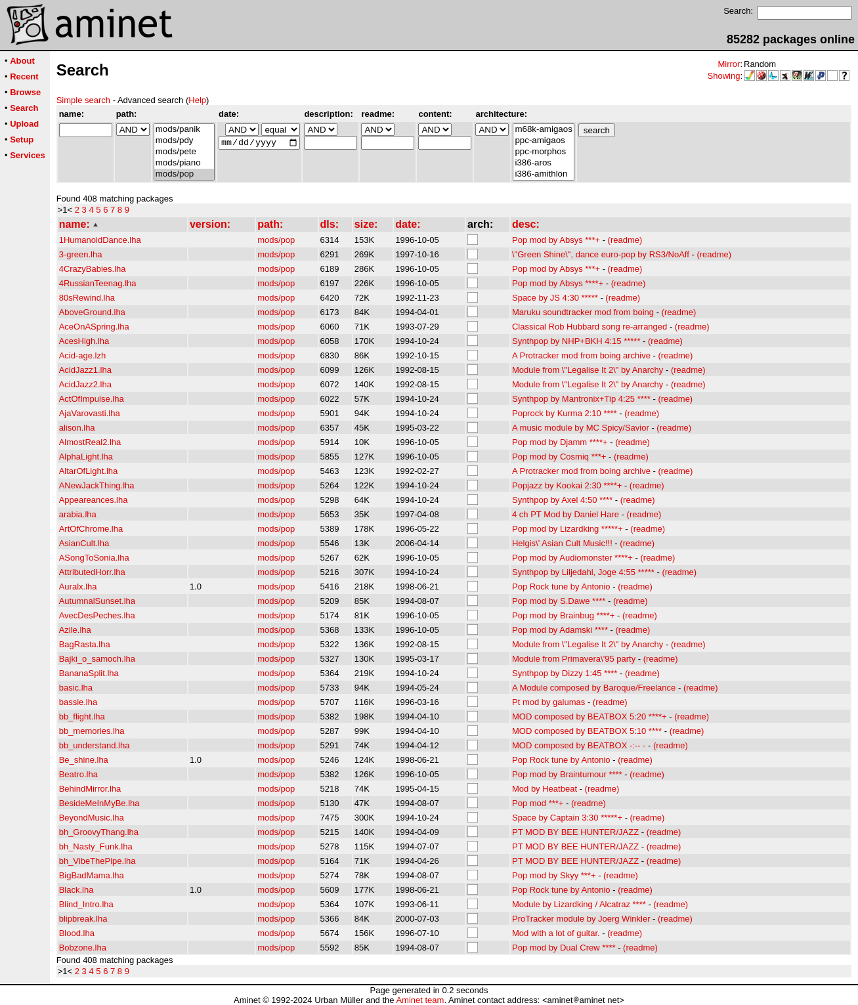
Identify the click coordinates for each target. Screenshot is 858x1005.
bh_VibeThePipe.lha (97, 861)
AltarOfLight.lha (88, 471)
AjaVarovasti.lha (89, 413)
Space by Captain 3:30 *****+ (567, 818)
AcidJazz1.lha (85, 370)
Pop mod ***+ (537, 803)
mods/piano (184, 163)
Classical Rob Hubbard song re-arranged (589, 326)
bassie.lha (78, 702)
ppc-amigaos (543, 140)
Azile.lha (75, 630)
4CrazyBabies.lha (92, 269)
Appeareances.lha (93, 500)
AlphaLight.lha (86, 456)
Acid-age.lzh (82, 355)
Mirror (729, 64)
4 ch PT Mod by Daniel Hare (565, 514)
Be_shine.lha (83, 760)
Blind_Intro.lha (86, 904)
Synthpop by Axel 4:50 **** (562, 500)
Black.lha (76, 890)
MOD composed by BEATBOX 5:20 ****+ (589, 716)
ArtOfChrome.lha (91, 529)
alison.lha (77, 428)
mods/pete (184, 152)
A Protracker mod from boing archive (581, 355)
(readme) (625, 240)
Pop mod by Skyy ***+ (554, 875)
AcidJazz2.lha (85, 384)
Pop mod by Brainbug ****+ (563, 615)
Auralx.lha (78, 586)
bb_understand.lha (94, 745)
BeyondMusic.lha (91, 818)
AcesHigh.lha (84, 341)
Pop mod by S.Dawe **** (558, 601)
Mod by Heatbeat (544, 789)
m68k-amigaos (543, 129)
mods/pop (184, 174)
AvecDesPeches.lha (97, 615)
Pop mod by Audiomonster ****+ (572, 558)
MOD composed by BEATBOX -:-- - (578, 745)
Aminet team (420, 1000)
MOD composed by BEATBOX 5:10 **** (587, 731)
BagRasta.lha (84, 644)
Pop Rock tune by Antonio (561, 586)
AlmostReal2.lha (90, 442)
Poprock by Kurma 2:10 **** (564, 413)
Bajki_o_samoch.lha (97, 659)
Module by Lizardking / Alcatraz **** (579, 904)
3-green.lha (80, 254)
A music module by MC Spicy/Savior (580, 428)
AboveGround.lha (92, 312)
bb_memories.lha (92, 731)
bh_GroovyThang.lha (99, 832)
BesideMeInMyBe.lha (99, 803)
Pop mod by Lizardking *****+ (567, 529)
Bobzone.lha (82, 947)
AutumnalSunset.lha (97, 601)
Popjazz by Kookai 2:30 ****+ (567, 485)
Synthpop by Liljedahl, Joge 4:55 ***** (583, 572)
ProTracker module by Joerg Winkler (581, 919)
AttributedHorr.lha (92, 572)
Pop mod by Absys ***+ (556, 240)
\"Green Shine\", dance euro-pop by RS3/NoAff (600, 254)
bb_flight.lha (82, 716)
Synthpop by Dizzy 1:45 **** (564, 673)
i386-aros (543, 163)
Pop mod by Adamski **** (560, 630)
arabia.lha (78, 514)
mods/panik (184, 129)
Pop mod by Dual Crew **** (564, 947)
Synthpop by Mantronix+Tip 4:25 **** (581, 399)
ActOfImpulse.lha (91, 399)
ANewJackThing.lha (97, 485)
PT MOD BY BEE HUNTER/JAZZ (575, 832)
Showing (724, 76)
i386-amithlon (543, 174)
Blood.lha (77, 933)
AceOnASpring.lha (94, 326)
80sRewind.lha (87, 298)
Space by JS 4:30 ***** (555, 298)
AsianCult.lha (84, 543)
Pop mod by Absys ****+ (557, 283)
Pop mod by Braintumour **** (567, 774)
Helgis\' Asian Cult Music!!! (562, 543)
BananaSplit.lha (89, 673)
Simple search (83, 100)
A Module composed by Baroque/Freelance (594, 688)
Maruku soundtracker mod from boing (583, 312)
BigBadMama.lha (91, 875)
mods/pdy (184, 140)
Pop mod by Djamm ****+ (560, 442)
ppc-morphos (543, 152)
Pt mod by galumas (548, 702)
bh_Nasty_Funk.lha (96, 846)
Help (197, 100)
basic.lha (76, 688)
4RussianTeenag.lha (98, 283)
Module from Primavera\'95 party (573, 659)
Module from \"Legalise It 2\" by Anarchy (587, 370)
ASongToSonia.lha (94, 558)
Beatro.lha (78, 774)
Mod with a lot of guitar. (556, 933)
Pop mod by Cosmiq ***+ (559, 456)
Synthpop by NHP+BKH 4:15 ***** (576, 341)
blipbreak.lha (83, 919)
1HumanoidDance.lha (100, 240)
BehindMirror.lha (90, 789)
